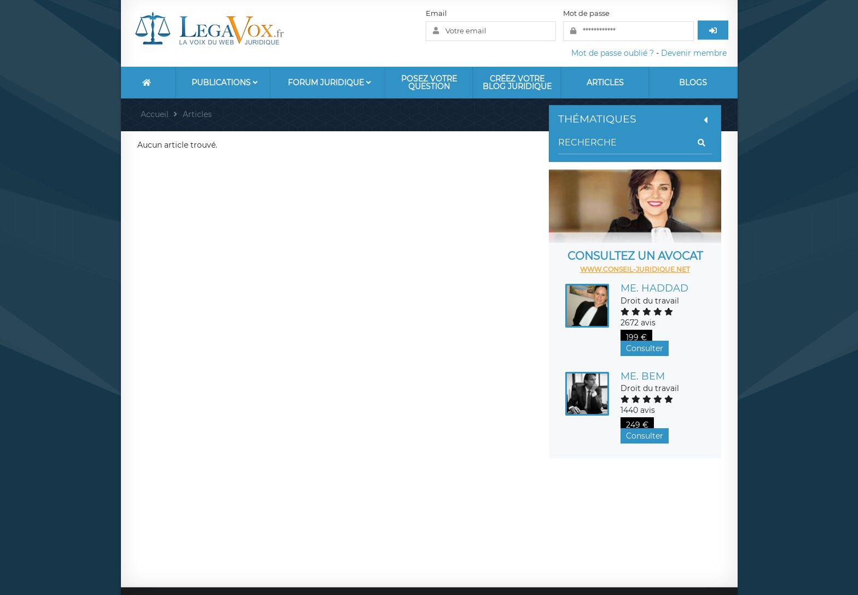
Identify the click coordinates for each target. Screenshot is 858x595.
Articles (605, 83)
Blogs (693, 83)
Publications (225, 82)
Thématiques (634, 119)
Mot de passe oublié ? (612, 53)
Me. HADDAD (654, 288)
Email (436, 13)
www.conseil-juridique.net (635, 269)
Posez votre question (429, 82)
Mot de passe (586, 13)
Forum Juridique (329, 82)
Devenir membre (694, 53)
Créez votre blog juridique (517, 82)
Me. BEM (643, 376)
